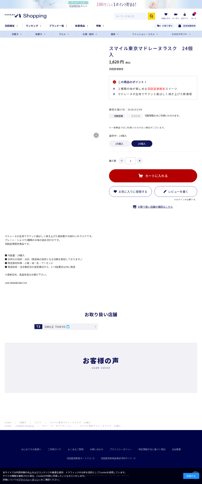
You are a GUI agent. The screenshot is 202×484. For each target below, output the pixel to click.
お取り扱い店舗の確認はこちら (155, 207)
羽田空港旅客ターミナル (80, 458)
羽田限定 (10, 25)
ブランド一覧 (56, 25)
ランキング (32, 25)
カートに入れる (156, 175)
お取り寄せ (167, 25)
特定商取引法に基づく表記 (152, 449)
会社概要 (176, 449)
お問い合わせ (96, 449)
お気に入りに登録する (132, 191)
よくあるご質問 (75, 449)
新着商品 (80, 25)
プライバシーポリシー (121, 449)
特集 (98, 25)
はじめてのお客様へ (31, 449)
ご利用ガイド (54, 449)
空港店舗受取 (189, 25)
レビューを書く (178, 191)
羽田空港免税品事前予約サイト (118, 458)
